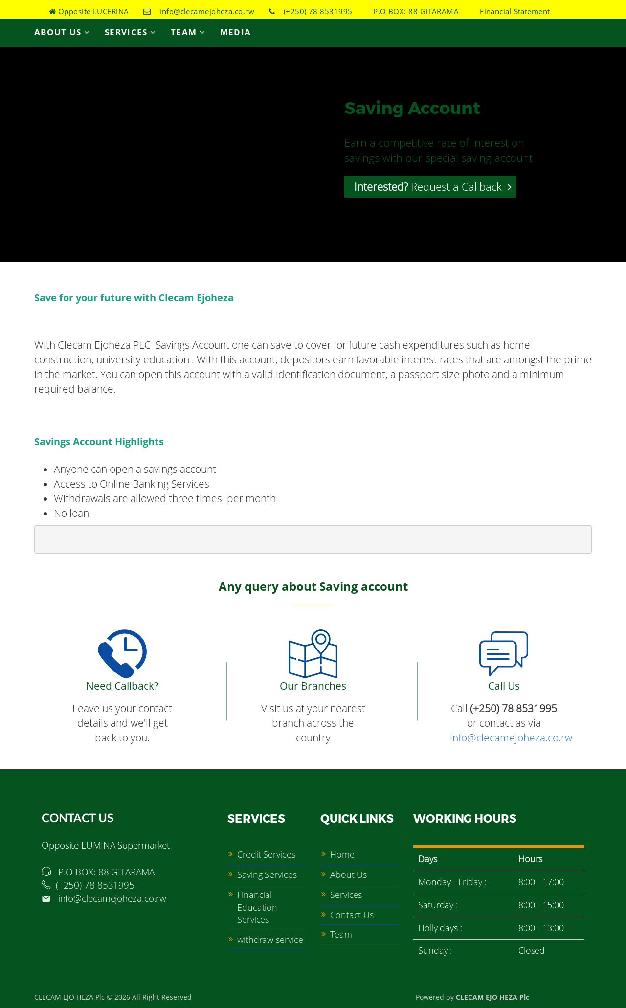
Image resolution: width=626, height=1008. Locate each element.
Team (188, 32)
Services (130, 32)
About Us (62, 32)
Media (235, 32)
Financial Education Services (257, 907)
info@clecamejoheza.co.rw (198, 11)
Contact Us (352, 914)
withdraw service (270, 939)
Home (342, 854)
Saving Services (267, 874)
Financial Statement (511, 11)
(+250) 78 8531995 (311, 11)
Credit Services (266, 854)
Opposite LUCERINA (89, 11)
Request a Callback (433, 186)
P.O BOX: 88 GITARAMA (413, 11)
